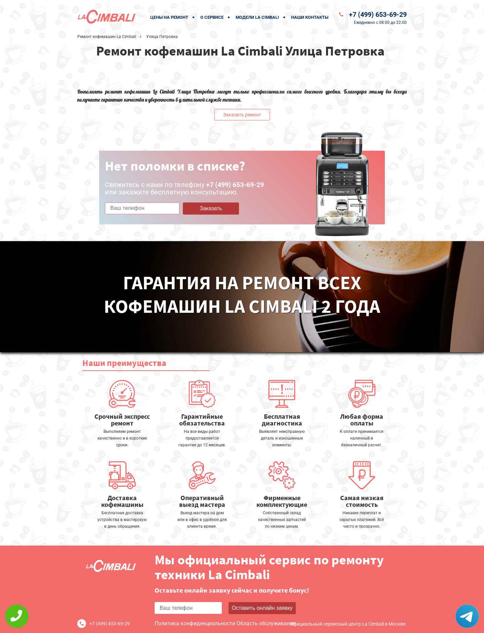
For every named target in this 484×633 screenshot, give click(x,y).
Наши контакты (309, 17)
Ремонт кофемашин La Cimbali (106, 36)
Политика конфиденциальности (195, 623)
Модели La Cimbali (257, 17)
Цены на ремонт (169, 17)
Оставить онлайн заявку (262, 608)
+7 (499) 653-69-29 (378, 14)
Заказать (211, 208)
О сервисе (212, 17)
